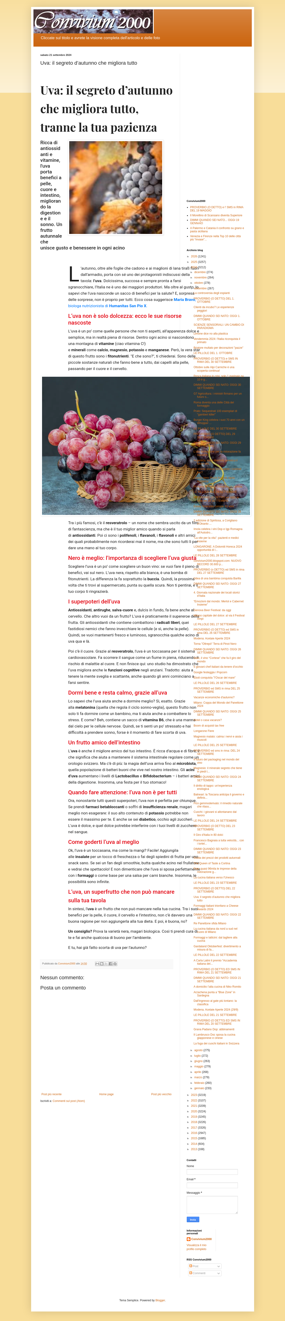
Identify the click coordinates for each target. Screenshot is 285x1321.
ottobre (199, 282)
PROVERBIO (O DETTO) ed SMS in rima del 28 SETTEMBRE (216, 499)
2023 (194, 1095)
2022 (194, 1100)
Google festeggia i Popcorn (210, 672)
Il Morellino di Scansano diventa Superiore (216, 215)
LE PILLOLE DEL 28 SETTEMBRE (215, 555)
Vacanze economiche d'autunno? (213, 697)
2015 (194, 1138)
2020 (194, 1111)
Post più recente (52, 1094)
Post (193, 1266)
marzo (198, 1077)
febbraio (199, 1083)
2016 (194, 1133)
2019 (194, 1116)
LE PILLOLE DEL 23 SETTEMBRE (215, 882)
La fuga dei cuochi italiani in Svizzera (216, 1043)
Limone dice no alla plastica (210, 333)
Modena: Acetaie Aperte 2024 (211, 638)
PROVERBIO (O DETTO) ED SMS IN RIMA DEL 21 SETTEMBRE (216, 971)
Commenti (197, 1273)
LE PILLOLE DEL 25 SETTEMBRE (215, 745)
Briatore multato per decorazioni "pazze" (218, 347)
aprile (198, 1072)
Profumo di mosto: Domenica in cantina (217, 486)
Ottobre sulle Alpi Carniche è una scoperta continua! (213, 369)
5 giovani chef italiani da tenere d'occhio (218, 666)
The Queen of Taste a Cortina (211, 863)
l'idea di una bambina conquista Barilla (217, 578)
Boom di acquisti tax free (208, 725)
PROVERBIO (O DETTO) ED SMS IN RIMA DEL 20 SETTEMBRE (216, 1022)
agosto (198, 1050)
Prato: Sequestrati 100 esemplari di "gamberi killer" (215, 412)
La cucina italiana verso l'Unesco (213, 877)
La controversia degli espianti (211, 293)
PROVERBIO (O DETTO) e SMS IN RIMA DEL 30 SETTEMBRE (215, 360)
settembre (200, 288)
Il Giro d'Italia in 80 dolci (208, 834)
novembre (200, 277)
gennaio (199, 1088)
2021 (194, 1105)
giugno (198, 1061)
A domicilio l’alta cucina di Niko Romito (217, 986)
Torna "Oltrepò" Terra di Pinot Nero (214, 643)
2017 (194, 1127)
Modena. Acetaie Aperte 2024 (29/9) (215, 1009)
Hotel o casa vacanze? (207, 720)
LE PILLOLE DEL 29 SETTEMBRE (215, 492)
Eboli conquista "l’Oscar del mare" (214, 677)
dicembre (200, 272)
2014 (194, 1144)
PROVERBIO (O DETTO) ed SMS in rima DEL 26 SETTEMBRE (216, 631)
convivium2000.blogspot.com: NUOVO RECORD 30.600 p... (217, 562)
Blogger (160, 1300)
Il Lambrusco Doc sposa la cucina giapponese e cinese (214, 1036)
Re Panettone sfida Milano (209, 923)
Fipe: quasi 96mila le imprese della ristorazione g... (214, 870)
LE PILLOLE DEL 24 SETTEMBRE (215, 820)
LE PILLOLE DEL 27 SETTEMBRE (215, 624)
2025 (194, 262)
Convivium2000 (201, 1239)
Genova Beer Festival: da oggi (212, 610)
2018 (194, 1122)
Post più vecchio (161, 1094)
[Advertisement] (216, 123)
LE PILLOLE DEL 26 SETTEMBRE (215, 683)
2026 (194, 256)
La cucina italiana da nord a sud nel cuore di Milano (215, 930)
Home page (106, 1094)
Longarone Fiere (203, 731)
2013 (194, 1149)
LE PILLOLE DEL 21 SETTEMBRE (215, 1015)
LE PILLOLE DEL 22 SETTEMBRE (215, 955)
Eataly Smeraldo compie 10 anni (213, 506)
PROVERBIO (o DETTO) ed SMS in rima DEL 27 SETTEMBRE (218, 571)
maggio (199, 1066)
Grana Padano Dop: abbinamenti (213, 1029)
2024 (194, 267)
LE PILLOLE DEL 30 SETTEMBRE (215, 428)
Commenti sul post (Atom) (69, 1101)
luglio (197, 1055)
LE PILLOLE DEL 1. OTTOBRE (212, 353)
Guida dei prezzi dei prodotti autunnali (216, 857)
